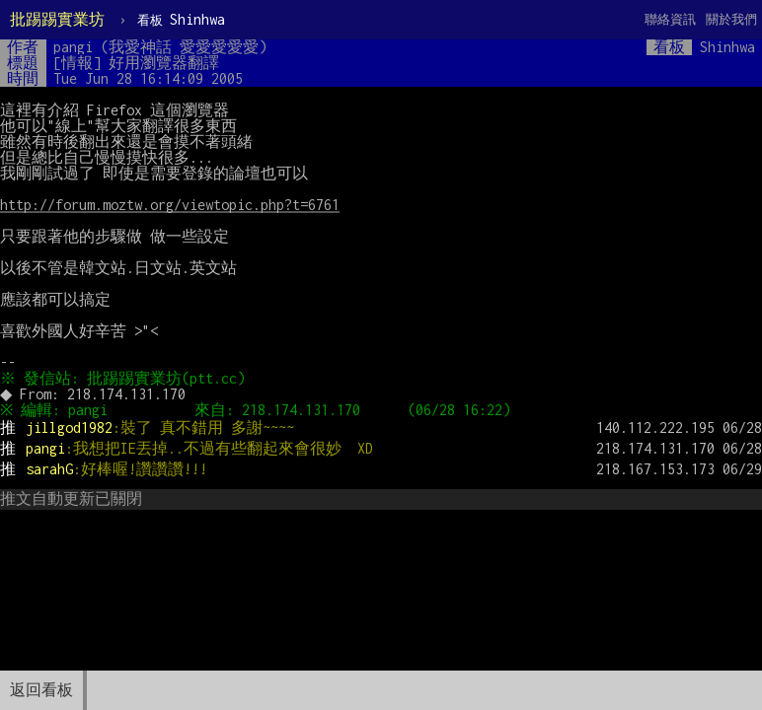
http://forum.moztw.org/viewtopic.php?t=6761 (170, 204)
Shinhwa (181, 19)
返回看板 (41, 689)
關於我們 (731, 19)
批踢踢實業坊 (57, 19)
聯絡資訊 (670, 19)
